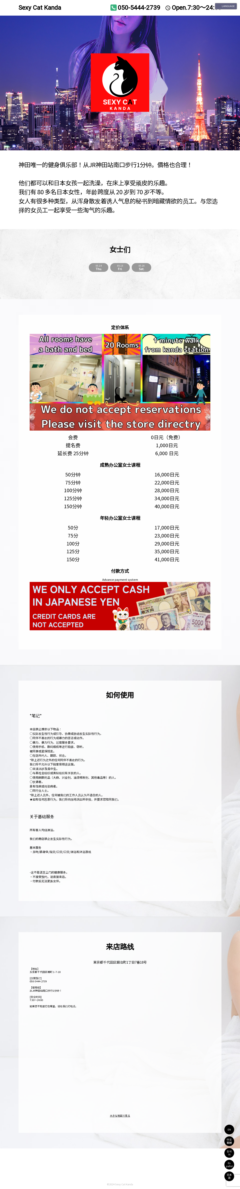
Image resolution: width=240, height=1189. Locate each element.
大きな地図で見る (120, 1115)
